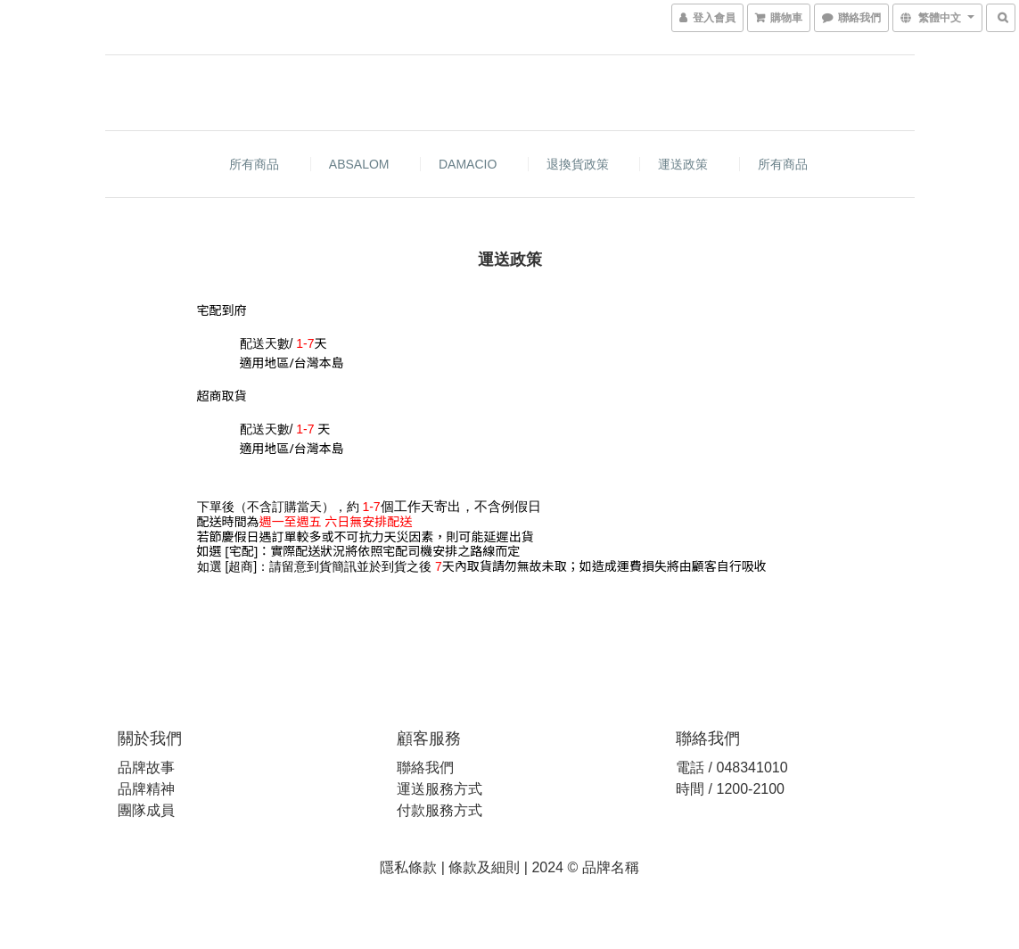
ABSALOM (359, 164)
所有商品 (254, 164)
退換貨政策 (577, 164)
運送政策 (683, 164)
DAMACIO (468, 164)
